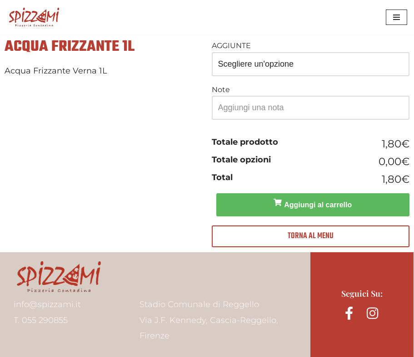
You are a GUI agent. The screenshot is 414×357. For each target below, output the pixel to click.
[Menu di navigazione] (396, 17)
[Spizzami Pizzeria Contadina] (34, 17)
